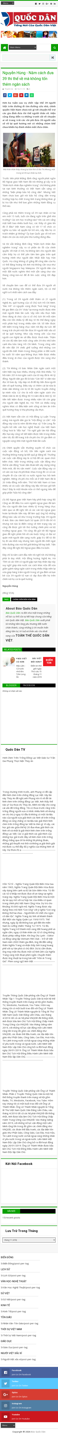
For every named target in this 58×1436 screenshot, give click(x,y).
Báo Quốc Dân (13, 612)
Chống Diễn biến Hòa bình (24, 599)
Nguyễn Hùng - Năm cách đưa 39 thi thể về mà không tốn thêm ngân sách (28, 79)
